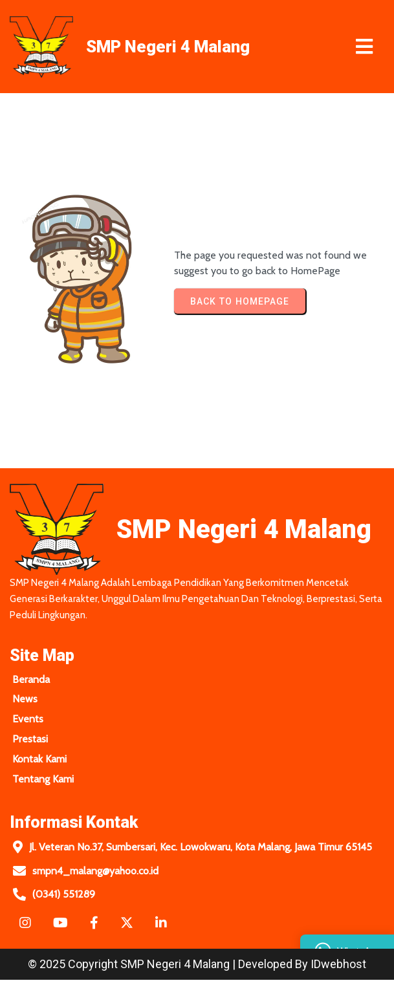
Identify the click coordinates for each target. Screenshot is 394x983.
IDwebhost (338, 967)
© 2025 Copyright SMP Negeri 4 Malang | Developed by (169, 967)
